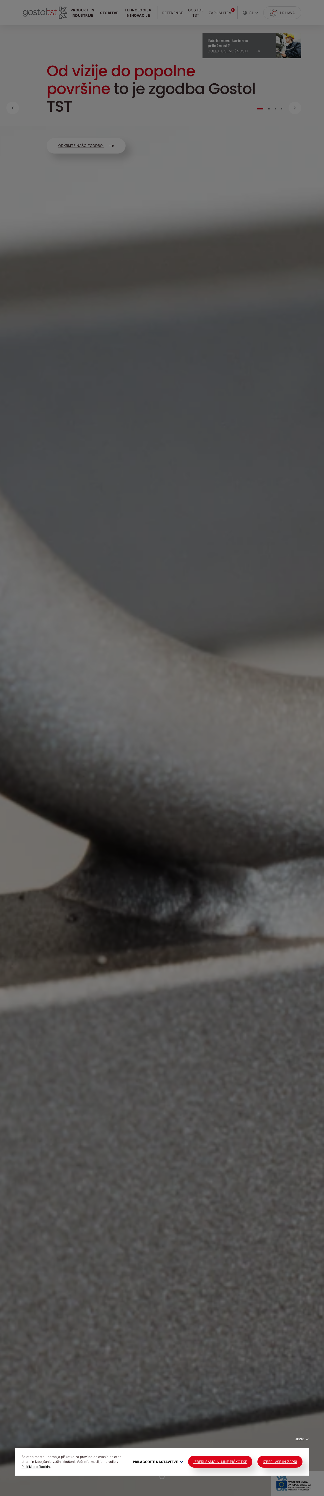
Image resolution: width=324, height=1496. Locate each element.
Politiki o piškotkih (36, 1467)
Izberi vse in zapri (280, 1462)
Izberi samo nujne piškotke (220, 1462)
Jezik (302, 1439)
